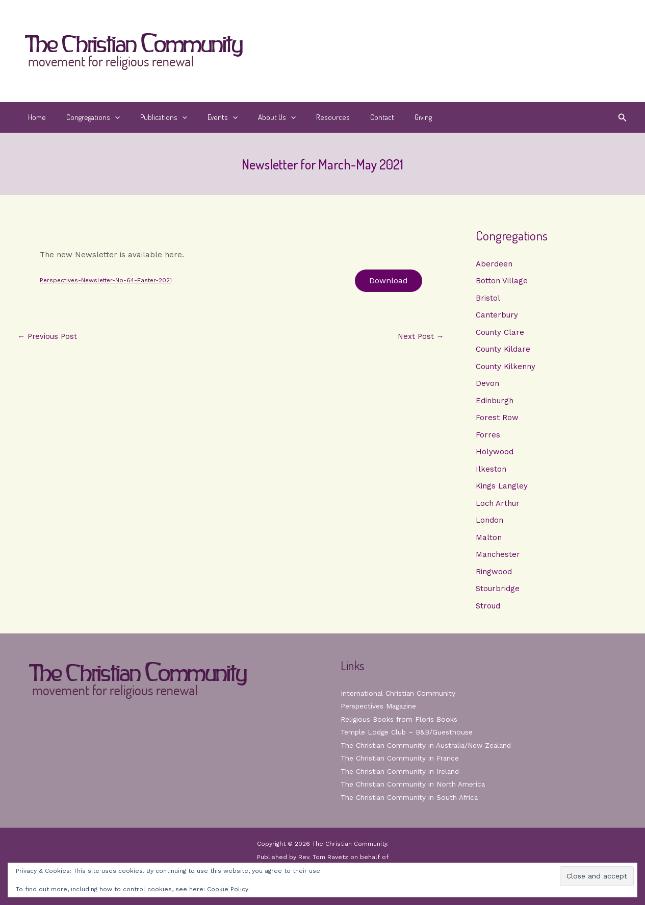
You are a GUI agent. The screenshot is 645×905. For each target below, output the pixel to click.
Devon (487, 384)
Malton (489, 539)
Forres (488, 436)
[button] (107, 117)
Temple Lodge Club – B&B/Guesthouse (408, 732)
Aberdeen (494, 263)
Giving (385, 117)
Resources (305, 117)
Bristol (488, 298)
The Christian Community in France (400, 758)
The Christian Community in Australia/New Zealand (428, 745)
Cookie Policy (227, 889)
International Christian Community (399, 693)
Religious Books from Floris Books (400, 719)
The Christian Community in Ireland (401, 771)
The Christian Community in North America (413, 784)
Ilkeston (491, 470)
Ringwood (494, 573)
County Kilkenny (505, 367)
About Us (254, 117)
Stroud (488, 608)
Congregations (85, 117)
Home (34, 117)
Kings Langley (502, 488)
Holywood (494, 453)
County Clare (500, 332)
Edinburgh (494, 401)
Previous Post (48, 337)
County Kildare (503, 350)
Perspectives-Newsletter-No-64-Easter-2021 (108, 280)
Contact (349, 117)
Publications (150, 117)
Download (387, 281)
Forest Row (497, 419)
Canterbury (497, 315)
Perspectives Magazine (380, 706)
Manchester (498, 556)
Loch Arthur (498, 504)
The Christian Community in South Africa (410, 797)
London (489, 522)
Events (205, 117)
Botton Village (502, 281)
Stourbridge (498, 591)
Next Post (420, 337)
